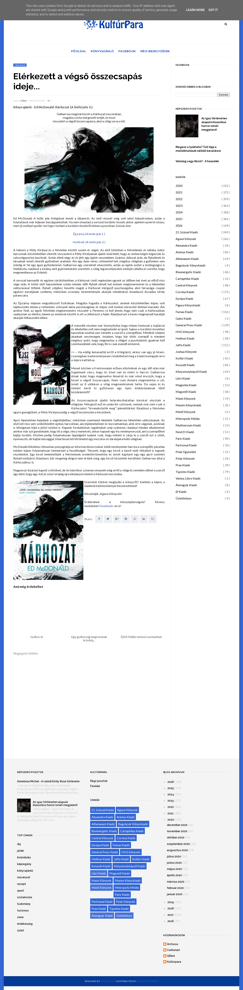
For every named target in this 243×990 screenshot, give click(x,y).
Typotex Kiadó (185, 471)
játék (20, 850)
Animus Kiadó (185, 252)
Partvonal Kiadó (186, 445)
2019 (170, 902)
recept (21, 883)
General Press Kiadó (189, 325)
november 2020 (177, 831)
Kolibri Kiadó (184, 358)
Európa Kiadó (184, 298)
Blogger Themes (148, 981)
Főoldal (78, 51)
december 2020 (177, 824)
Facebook (127, 51)
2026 (179, 225)
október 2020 (175, 837)
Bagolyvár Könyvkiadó (190, 265)
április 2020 (174, 875)
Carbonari (173, 949)
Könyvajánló (102, 51)
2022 (179, 199)
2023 (179, 205)
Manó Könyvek (186, 398)
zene (20, 917)
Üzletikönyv (184, 498)
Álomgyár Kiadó (186, 485)
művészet (23, 877)
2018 (170, 908)
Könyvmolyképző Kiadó (191, 371)
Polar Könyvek (185, 458)
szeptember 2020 (178, 843)
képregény (24, 864)
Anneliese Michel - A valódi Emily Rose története (48, 781)
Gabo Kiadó (183, 318)
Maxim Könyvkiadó (188, 405)
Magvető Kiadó (186, 391)
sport (20, 890)
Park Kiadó (183, 438)
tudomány (24, 903)
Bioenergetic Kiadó (188, 272)
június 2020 (174, 862)
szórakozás (24, 897)
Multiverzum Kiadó (188, 425)
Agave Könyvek (186, 239)
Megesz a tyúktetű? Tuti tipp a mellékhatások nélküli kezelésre (198, 148)
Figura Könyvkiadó (188, 305)
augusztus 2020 (177, 850)
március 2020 (175, 881)
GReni (24, 100)
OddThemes (108, 981)
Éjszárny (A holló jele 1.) (89, 234)
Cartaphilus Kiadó (187, 278)
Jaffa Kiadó (183, 345)
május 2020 (174, 868)
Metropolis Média (188, 418)
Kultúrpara (174, 961)
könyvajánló (25, 870)
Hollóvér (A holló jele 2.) (89, 242)
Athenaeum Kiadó (187, 258)
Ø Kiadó (181, 491)
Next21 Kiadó (185, 432)
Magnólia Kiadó (186, 385)
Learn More (195, 10)
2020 (179, 185)
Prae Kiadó (183, 465)
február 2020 (175, 887)
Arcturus (172, 944)
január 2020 (174, 894)
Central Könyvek (186, 285)
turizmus (23, 910)
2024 (179, 212)
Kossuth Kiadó (185, 365)
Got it (213, 10)
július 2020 (174, 856)
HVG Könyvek (185, 331)
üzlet (20, 930)
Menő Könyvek (186, 412)
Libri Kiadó (183, 378)
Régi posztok (98, 780)
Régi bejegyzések (155, 51)
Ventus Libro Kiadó (188, 478)
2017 (170, 914)
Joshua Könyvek (186, 351)
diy (19, 844)
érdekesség (25, 923)
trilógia (19, 65)
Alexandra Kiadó (186, 245)
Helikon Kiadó (185, 338)
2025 (179, 219)
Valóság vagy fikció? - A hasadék (197, 161)
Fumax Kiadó (184, 312)
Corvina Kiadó (185, 292)
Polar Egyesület (186, 452)
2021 (179, 192)
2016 (170, 921)
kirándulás (24, 857)
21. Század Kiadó (187, 232)
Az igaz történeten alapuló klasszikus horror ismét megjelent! (214, 124)
